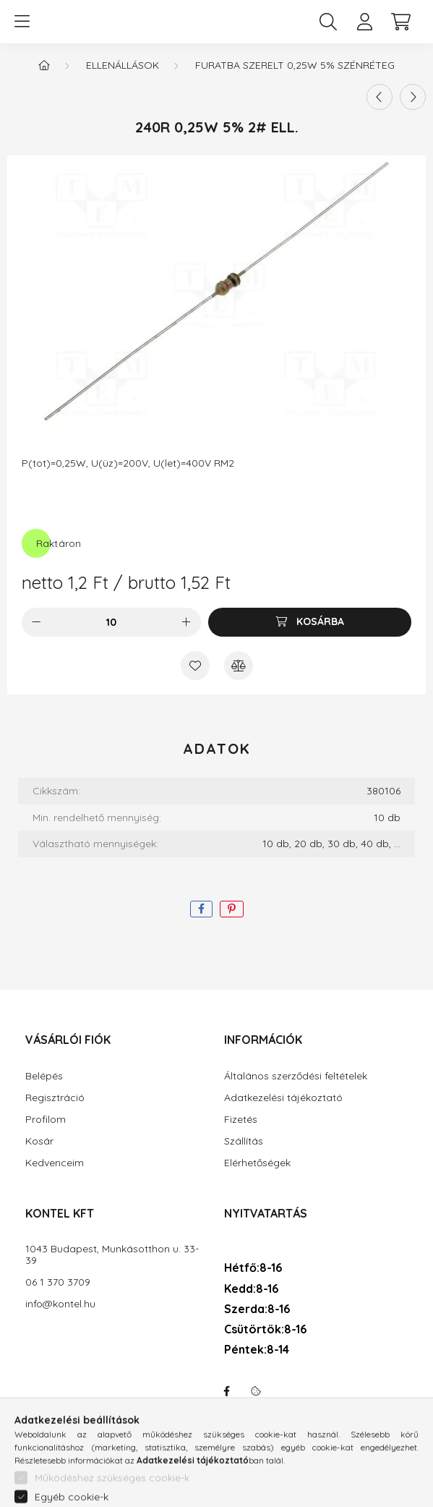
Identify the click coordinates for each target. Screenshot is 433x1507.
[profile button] (364, 21)
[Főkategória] (44, 65)
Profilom (45, 1119)
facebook (227, 1391)
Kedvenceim (54, 1163)
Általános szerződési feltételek (295, 1076)
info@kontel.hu (60, 1304)
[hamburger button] (21, 21)
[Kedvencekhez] (195, 665)
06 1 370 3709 (57, 1282)
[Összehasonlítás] (238, 665)
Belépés (44, 1076)
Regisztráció (55, 1098)
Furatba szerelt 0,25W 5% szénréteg (295, 65)
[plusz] (186, 622)
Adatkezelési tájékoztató (283, 1098)
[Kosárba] (309, 622)
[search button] (328, 21)
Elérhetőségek (257, 1163)
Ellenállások (122, 65)
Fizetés (240, 1119)
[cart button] (400, 21)
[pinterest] (232, 909)
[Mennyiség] (111, 622)
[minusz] (36, 622)
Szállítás (243, 1141)
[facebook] (201, 909)
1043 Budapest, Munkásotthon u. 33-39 (112, 1255)
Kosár (39, 1141)
